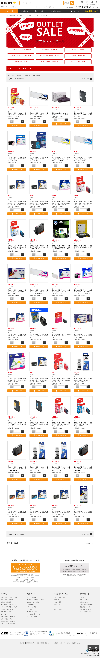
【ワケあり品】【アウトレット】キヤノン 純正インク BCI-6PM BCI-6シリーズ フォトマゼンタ (83, 203)
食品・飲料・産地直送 (7, 599)
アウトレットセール (25, 15)
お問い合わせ (76, 643)
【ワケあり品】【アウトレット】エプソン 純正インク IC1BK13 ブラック (83, 513)
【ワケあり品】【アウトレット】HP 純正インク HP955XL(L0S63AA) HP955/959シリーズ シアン (61, 247)
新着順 (19, 75)
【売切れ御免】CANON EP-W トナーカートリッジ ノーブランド (61, 113)
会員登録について (85, 607)
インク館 (29, 609)
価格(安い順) (27, 75)
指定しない (11, 75)
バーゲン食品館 (31, 607)
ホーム (8, 15)
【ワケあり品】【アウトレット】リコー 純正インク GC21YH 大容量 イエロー (16, 424)
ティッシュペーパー (20, 7)
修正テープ (51, 7)
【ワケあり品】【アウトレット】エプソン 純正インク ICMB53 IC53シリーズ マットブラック (38, 203)
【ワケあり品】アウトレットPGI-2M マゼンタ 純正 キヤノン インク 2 (61, 336)
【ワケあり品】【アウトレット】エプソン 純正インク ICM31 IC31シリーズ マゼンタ (16, 380)
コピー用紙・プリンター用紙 (9, 597)
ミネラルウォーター (31, 7)
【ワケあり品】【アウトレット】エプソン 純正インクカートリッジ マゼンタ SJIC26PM (38, 291)
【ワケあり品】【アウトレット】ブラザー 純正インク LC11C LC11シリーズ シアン (38, 159)
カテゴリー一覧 (8, 11)
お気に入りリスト (59, 604)
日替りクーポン (39, 11)
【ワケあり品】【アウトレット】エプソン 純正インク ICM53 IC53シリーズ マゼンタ (16, 336)
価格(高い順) (36, 75)
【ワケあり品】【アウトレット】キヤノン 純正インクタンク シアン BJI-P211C (83, 468)
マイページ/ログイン (59, 597)
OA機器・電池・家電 (7, 609)
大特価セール (25, 11)
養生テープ (40, 7)
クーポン (56, 607)
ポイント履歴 (57, 602)
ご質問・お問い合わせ (86, 604)
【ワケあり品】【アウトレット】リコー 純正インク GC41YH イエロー (83, 247)
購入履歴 (56, 599)
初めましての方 (84, 599)
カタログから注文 (55, 11)
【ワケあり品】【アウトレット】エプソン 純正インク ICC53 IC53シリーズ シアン (38, 513)
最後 (88, 78)
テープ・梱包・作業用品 (8, 616)
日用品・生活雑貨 (6, 602)
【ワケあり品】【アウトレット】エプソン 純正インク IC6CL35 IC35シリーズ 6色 (16, 291)
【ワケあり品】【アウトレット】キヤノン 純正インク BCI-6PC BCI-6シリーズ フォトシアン (16, 247)
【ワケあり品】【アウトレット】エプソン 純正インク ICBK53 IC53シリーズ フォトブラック (38, 380)
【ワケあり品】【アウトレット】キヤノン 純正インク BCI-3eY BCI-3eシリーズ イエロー (16, 114)
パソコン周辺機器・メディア (9, 607)
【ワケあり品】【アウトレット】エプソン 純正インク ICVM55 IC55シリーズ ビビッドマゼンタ (83, 291)
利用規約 (56, 643)
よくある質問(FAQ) (85, 611)
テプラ (45, 7)
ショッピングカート (59, 609)
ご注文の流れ (84, 602)
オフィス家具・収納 (6, 619)
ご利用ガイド (84, 597)
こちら (28, 582)
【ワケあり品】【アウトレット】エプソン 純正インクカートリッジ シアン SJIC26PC (83, 159)
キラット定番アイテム (33, 614)
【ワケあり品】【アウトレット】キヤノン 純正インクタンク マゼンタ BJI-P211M (38, 247)
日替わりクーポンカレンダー (35, 599)
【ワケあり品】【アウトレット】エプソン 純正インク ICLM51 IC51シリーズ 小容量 (16, 159)
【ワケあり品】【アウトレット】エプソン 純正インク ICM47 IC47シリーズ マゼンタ (61, 291)
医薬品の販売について (46, 643)
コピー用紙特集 (31, 597)
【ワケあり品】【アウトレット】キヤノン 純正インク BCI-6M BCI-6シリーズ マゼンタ (61, 424)
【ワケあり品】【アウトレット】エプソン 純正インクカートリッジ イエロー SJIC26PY (61, 159)
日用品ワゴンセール (33, 611)
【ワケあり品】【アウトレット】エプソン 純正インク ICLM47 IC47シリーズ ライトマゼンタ (61, 203)
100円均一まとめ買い (33, 602)
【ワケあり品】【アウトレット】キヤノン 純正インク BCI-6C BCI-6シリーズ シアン (83, 424)
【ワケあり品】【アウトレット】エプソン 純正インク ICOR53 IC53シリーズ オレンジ (16, 513)
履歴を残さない (89, 543)
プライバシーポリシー (66, 643)
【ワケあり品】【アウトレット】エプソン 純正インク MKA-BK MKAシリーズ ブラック (83, 380)
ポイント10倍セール (33, 616)
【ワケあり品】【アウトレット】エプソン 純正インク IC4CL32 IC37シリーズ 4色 (83, 336)
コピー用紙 (11, 7)
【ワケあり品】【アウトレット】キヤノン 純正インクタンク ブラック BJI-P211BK (16, 468)
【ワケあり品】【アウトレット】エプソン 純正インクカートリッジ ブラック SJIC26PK (38, 114)
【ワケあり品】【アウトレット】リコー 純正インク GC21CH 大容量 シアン (38, 424)
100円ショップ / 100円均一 (8, 623)
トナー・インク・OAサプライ (9, 604)
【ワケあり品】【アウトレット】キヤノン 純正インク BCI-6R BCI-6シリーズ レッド (61, 380)
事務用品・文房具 (6, 611)
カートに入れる (17, 125)
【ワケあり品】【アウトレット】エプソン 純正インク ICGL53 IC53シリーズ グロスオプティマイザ (16, 203)
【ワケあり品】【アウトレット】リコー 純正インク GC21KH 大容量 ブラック (83, 114)
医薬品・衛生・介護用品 (8, 621)
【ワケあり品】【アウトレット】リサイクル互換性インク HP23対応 (38, 336)
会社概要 (22, 643)
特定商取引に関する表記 (32, 643)
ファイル (3, 614)
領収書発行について (85, 609)
